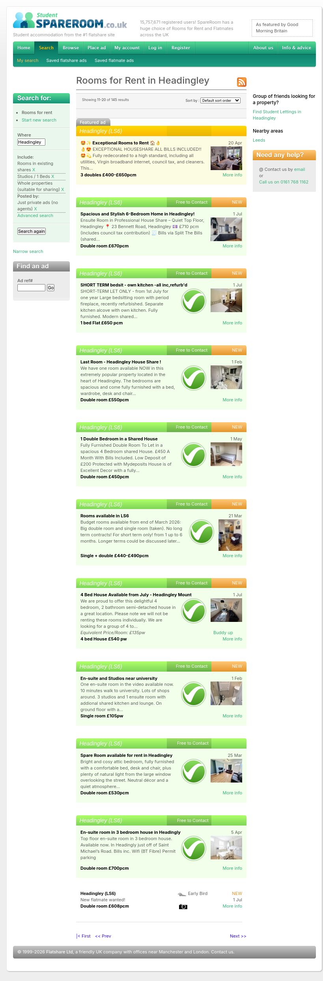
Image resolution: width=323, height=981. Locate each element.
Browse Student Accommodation (70, 47)
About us (263, 47)
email (299, 169)
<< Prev (103, 936)
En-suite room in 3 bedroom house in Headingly (130, 832)
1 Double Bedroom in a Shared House (119, 439)
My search (28, 60)
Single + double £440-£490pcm (114, 555)
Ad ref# (25, 280)
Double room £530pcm (104, 793)
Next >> (238, 936)
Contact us (222, 952)
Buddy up (223, 632)
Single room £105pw (101, 716)
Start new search (39, 120)
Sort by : (213, 100)
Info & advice (297, 47)
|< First (83, 936)
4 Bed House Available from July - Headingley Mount (136, 594)
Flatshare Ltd (59, 952)
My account (127, 47)
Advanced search (35, 215)
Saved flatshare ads (67, 60)
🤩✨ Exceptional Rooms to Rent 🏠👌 (120, 143)
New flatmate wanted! (102, 899)
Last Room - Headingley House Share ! (120, 362)
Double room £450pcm (104, 476)
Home (23, 47)
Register (180, 47)
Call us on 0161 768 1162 (283, 182)
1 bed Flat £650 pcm (101, 323)
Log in (155, 47)
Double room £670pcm (104, 246)
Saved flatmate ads (114, 60)
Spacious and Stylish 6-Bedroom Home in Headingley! (137, 214)
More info (232, 175)
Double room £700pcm (104, 868)
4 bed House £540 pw (103, 639)
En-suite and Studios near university (118, 678)
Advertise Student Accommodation (96, 47)
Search (46, 47)
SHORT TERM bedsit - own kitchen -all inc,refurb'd (133, 285)
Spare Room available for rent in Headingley (126, 755)
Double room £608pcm (104, 906)
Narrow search (28, 251)
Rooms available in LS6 (105, 516)
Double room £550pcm (104, 400)
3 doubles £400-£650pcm (108, 175)
